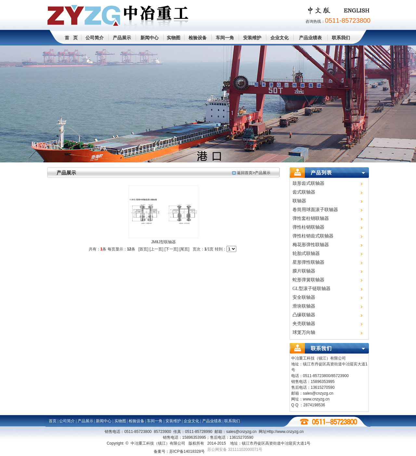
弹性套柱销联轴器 (310, 218)
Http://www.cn (285, 431)
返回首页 (245, 173)
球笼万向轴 (303, 332)
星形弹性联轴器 (308, 262)
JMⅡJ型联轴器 (163, 242)
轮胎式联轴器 (306, 253)
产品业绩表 (310, 37)
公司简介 (94, 37)
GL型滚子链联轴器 (311, 288)
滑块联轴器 (303, 306)
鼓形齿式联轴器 (308, 183)
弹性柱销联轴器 (308, 227)
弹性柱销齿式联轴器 (312, 236)
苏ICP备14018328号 (187, 451)
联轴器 (299, 200)
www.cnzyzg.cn (316, 399)
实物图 (173, 37)
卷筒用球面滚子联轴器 (315, 209)
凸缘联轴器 (303, 314)
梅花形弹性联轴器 (310, 244)
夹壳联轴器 (303, 323)
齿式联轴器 (303, 192)
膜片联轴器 (303, 271)
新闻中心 (149, 37)
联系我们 (341, 37)
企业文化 (279, 37)
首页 (53, 421)
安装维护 (252, 37)
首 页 (71, 37)
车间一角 (225, 37)
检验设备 (197, 37)
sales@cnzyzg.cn (318, 393)
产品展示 (122, 37)
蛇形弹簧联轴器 (308, 279)
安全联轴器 (303, 297)
